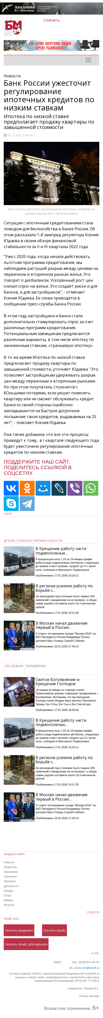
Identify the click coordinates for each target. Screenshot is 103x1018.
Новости (9, 862)
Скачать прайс (54, 930)
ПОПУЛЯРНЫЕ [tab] (36, 666)
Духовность (11, 886)
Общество (10, 867)
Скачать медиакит (19, 930)
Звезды (8, 890)
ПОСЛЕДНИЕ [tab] (14, 666)
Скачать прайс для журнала (26, 944)
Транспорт (10, 876)
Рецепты (9, 904)
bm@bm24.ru (91, 967)
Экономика (11, 871)
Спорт (7, 895)
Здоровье (10, 881)
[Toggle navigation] (88, 60)
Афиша (8, 900)
